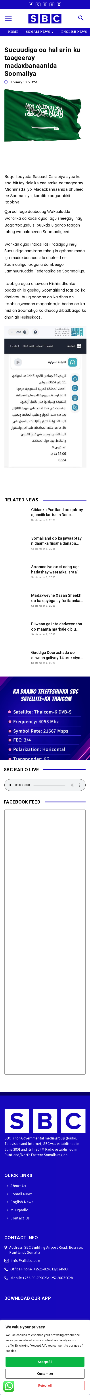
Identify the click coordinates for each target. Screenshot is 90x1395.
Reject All (45, 1385)
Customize (45, 1373)
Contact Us (20, 1218)
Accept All (45, 1362)
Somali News (21, 1193)
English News (21, 1201)
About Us (18, 1185)
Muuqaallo (19, 1209)
